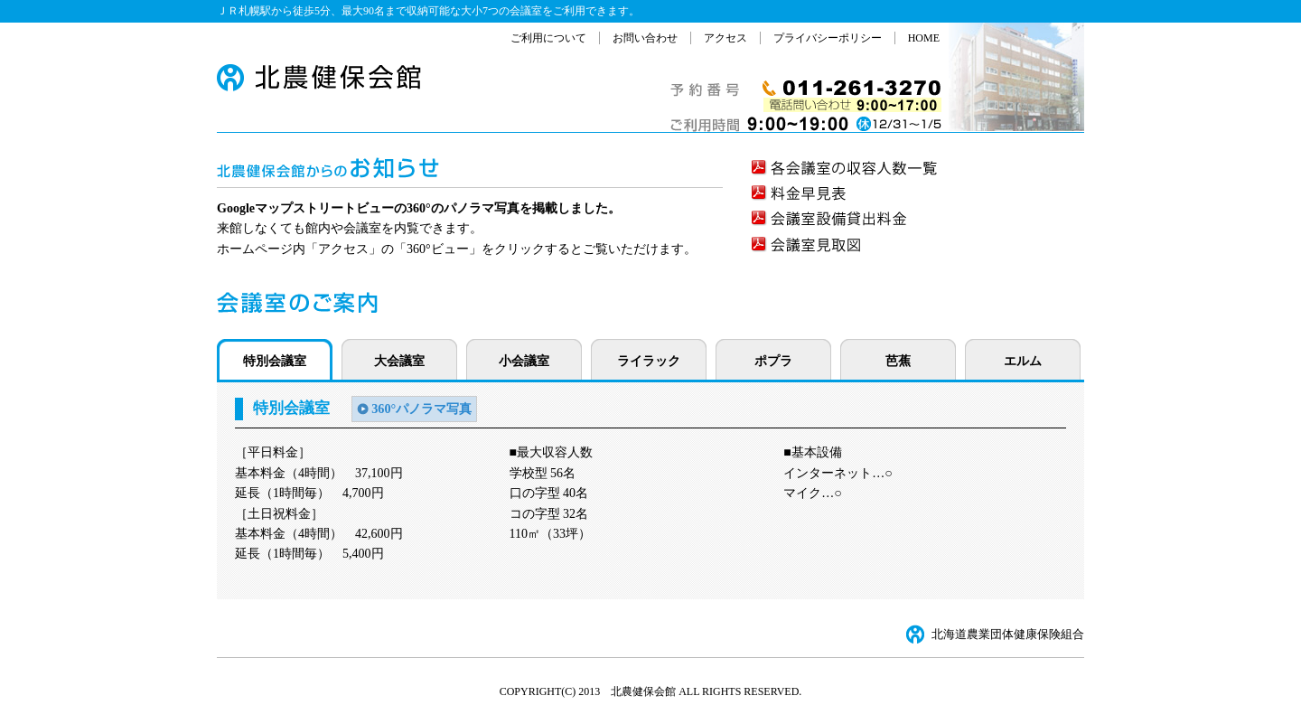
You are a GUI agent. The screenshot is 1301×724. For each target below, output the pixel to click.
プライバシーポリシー (827, 38)
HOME (924, 38)
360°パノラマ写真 (421, 408)
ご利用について (548, 38)
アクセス (725, 38)
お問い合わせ (645, 38)
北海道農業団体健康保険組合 (1007, 634)
